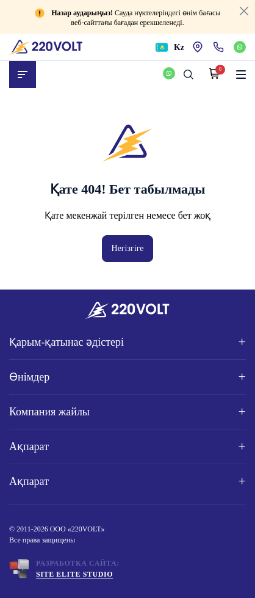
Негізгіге (128, 248)
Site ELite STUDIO (74, 574)
